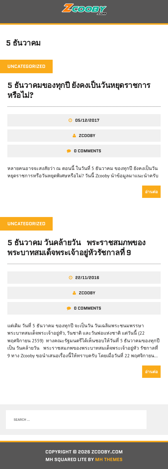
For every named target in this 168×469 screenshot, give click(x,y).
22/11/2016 (87, 278)
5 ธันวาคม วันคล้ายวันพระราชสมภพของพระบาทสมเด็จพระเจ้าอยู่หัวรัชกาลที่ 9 (76, 247)
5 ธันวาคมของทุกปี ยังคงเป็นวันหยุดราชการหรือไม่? (78, 90)
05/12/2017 (87, 120)
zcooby (87, 135)
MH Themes (108, 459)
